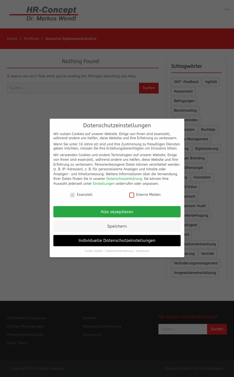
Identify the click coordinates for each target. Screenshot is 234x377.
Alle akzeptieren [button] (117, 208)
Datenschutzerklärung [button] (119, 247)
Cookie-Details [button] (94, 247)
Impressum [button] (142, 247)
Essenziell (81, 191)
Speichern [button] (117, 222)
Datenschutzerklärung (124, 175)
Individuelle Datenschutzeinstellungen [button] (117, 237)
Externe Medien (145, 191)
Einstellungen (104, 180)
